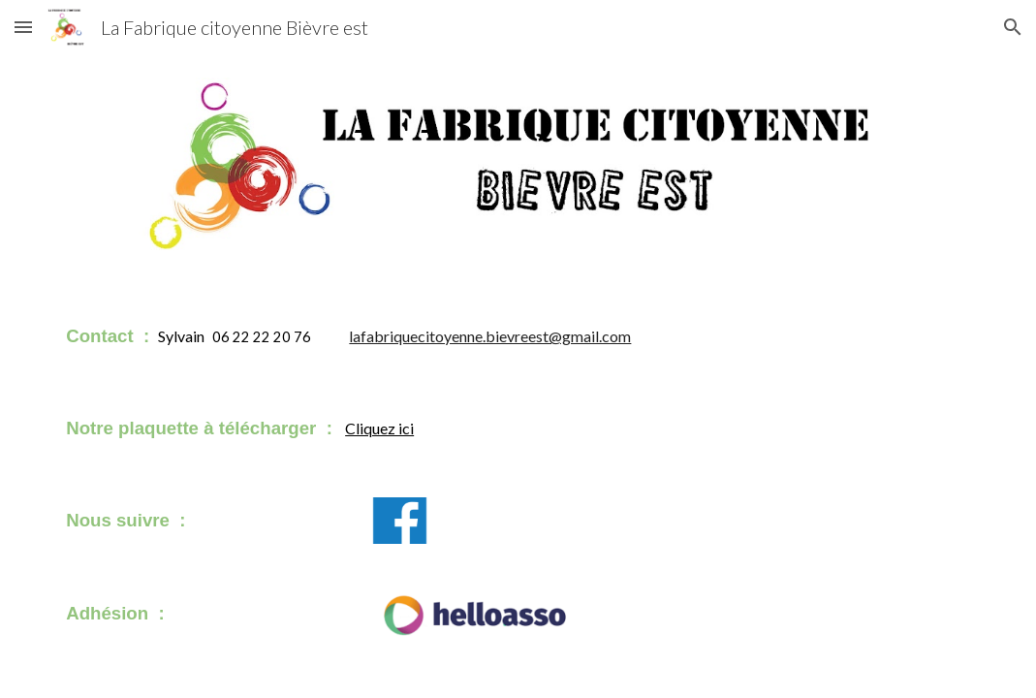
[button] (23, 26)
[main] (399, 336)
